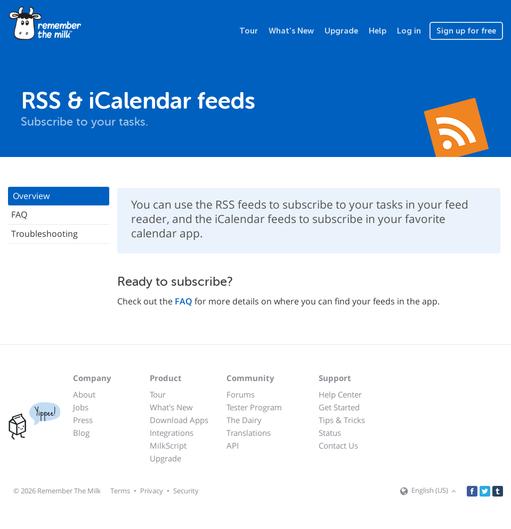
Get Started (339, 407)
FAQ (19, 214)
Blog (81, 432)
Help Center (340, 394)
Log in (409, 31)
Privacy (151, 490)
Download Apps (179, 420)
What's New (291, 31)
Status (330, 432)
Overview (31, 196)
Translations (248, 432)
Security (186, 490)
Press (83, 420)
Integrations (171, 432)
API (232, 445)
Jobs (80, 407)
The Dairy (244, 420)
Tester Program (254, 407)
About (84, 394)
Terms (120, 490)
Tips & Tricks (342, 420)
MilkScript (168, 445)
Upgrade (341, 31)
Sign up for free (466, 31)
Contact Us (338, 445)
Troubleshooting (44, 233)
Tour (248, 31)
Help (377, 31)
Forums (240, 394)
